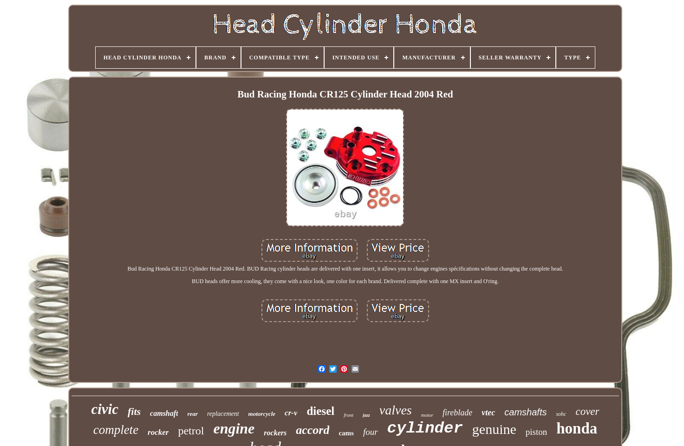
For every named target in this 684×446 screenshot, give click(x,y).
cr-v (291, 412)
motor (427, 415)
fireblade (457, 412)
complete (115, 430)
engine (233, 428)
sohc (561, 414)
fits (134, 411)
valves (395, 410)
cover (587, 411)
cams (346, 433)
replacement (223, 413)
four (370, 432)
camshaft (164, 413)
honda (576, 428)
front (348, 415)
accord (312, 430)
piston (536, 432)
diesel (320, 411)
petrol (191, 431)
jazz (366, 415)
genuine (494, 429)
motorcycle (261, 413)
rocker (158, 432)
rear (193, 413)
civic (104, 409)
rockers (275, 433)
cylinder (425, 428)
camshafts (525, 412)
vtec (488, 412)
